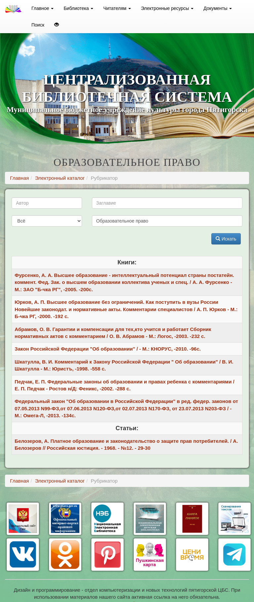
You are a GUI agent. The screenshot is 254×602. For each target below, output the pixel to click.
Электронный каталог (60, 178)
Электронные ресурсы (167, 8)
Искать (226, 238)
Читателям (117, 8)
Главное (42, 8)
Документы (217, 8)
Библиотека (78, 8)
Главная (19, 178)
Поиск (37, 25)
